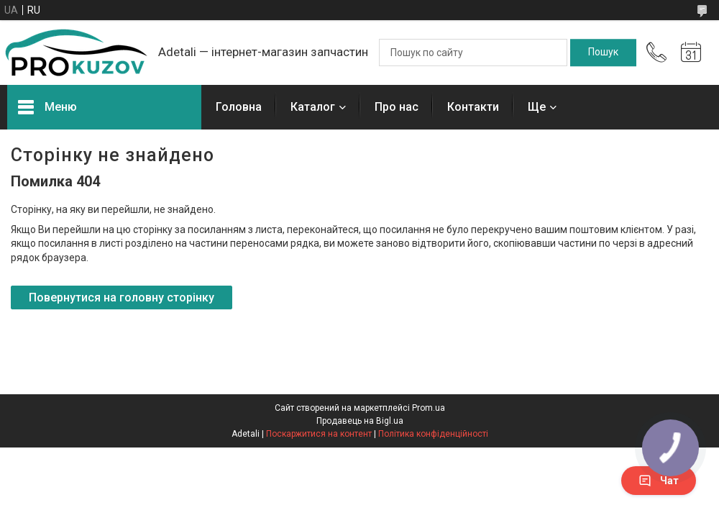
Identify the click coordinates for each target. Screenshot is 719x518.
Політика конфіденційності (433, 434)
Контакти (473, 107)
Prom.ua (428, 408)
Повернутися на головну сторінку (121, 297)
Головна (239, 107)
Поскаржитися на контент (319, 434)
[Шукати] (603, 52)
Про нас (396, 107)
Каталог (312, 107)
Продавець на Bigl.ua (359, 421)
